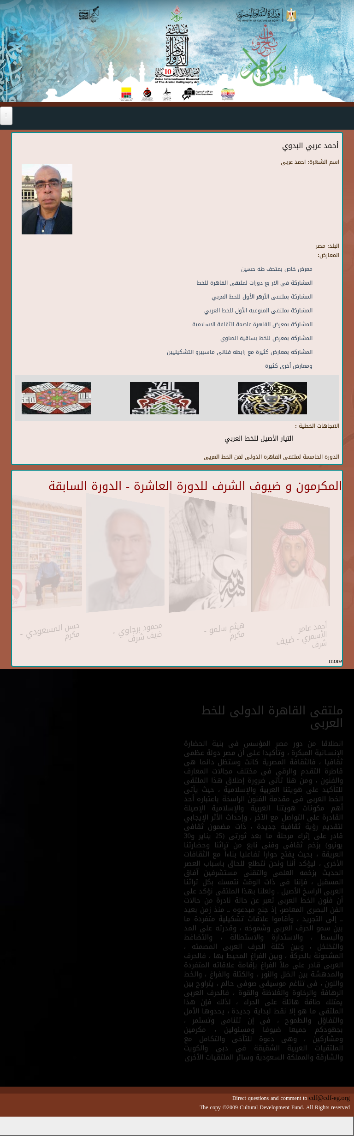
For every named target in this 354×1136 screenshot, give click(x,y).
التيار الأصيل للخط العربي (258, 438)
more (335, 661)
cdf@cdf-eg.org (329, 1098)
